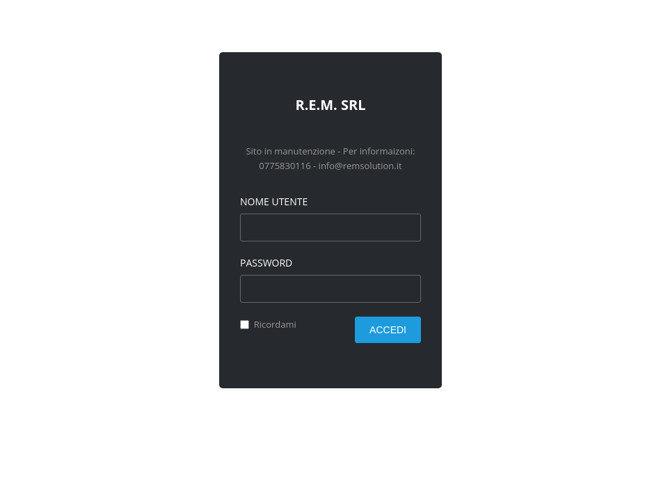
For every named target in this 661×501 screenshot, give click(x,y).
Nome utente (274, 201)
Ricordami (275, 324)
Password (266, 262)
